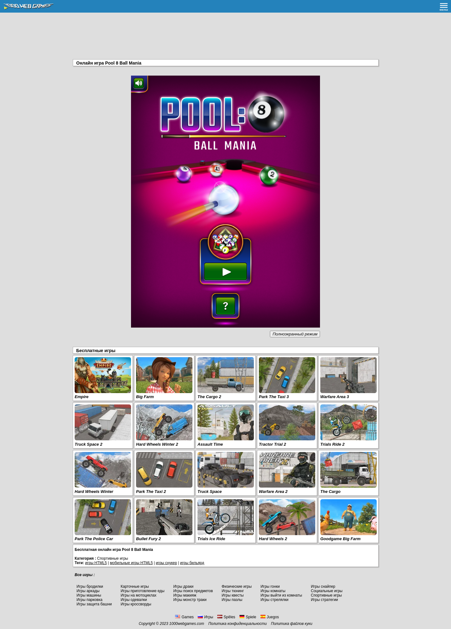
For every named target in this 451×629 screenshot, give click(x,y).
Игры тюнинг (233, 591)
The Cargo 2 (209, 396)
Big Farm (145, 396)
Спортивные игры (326, 595)
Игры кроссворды (136, 604)
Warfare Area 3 (334, 396)
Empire (81, 396)
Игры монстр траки (190, 600)
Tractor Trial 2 (272, 444)
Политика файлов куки (291, 623)
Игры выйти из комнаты (281, 595)
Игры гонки (270, 586)
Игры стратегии (324, 600)
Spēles (226, 617)
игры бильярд (192, 563)
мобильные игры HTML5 (131, 563)
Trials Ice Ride (211, 538)
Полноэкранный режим (294, 334)
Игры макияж (184, 595)
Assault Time (210, 444)
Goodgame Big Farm (340, 538)
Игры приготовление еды (142, 591)
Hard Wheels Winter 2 (157, 444)
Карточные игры (135, 586)
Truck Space (209, 491)
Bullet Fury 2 (148, 538)
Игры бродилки (90, 586)
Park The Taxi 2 (151, 491)
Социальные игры (326, 591)
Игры (205, 617)
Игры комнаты (272, 591)
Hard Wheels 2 (273, 538)
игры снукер (166, 563)
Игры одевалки (134, 600)
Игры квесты (233, 595)
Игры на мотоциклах (139, 595)
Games (184, 617)
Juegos (269, 617)
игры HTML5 (96, 563)
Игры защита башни (94, 604)
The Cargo (330, 491)
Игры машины (89, 595)
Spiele (247, 617)
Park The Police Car (94, 538)
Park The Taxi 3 (274, 396)
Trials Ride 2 (332, 444)
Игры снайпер (323, 586)
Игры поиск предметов (193, 591)
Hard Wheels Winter (94, 491)
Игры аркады (88, 591)
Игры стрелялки (274, 600)
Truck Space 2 (88, 444)
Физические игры (237, 586)
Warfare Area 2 (273, 491)
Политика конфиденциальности (237, 623)
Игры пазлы (232, 600)
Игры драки (183, 586)
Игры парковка (89, 600)
